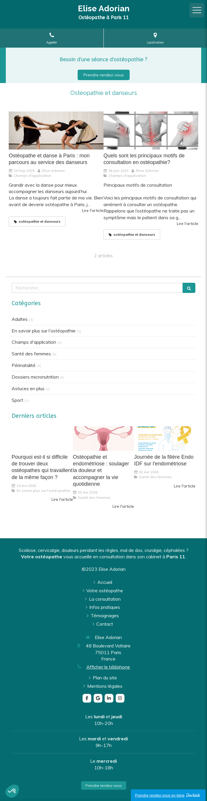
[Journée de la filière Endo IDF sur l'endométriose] (164, 438)
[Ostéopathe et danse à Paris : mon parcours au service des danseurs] (56, 130)
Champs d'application (34, 342)
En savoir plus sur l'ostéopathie (44, 331)
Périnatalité (23, 365)
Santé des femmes (31, 354)
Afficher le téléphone (108, 667)
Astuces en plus (28, 388)
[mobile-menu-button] (197, 10)
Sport (17, 400)
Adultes (20, 319)
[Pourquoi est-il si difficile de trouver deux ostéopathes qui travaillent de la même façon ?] (42, 438)
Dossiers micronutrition (35, 377)
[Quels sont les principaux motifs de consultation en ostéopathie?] (151, 130)
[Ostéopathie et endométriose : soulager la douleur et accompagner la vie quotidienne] (103, 438)
